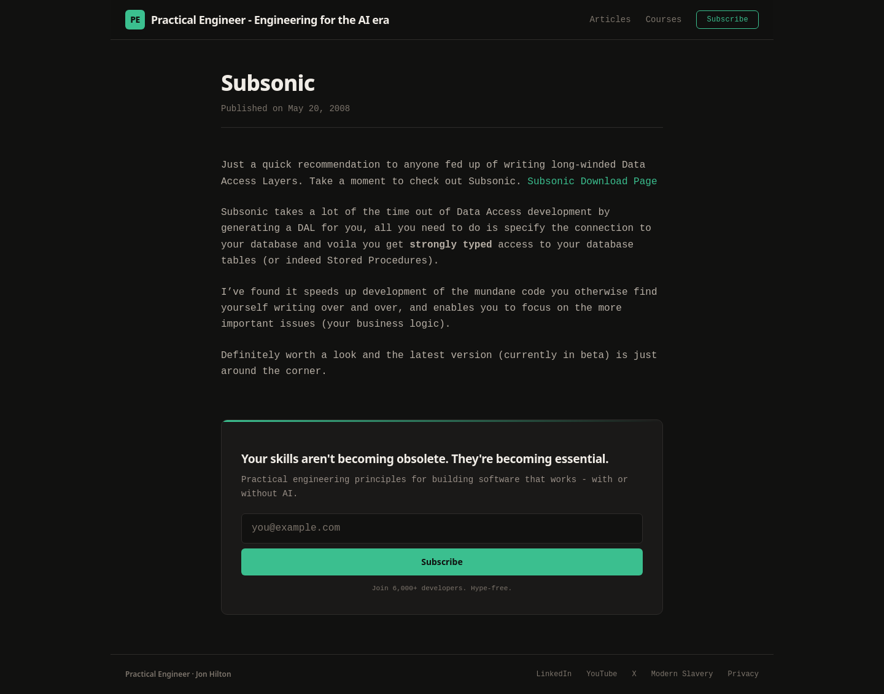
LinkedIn (554, 674)
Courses (664, 19)
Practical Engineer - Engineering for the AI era (257, 19)
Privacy (743, 674)
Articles (609, 19)
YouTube (601, 674)
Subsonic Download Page (592, 182)
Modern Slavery (682, 674)
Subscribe (727, 19)
